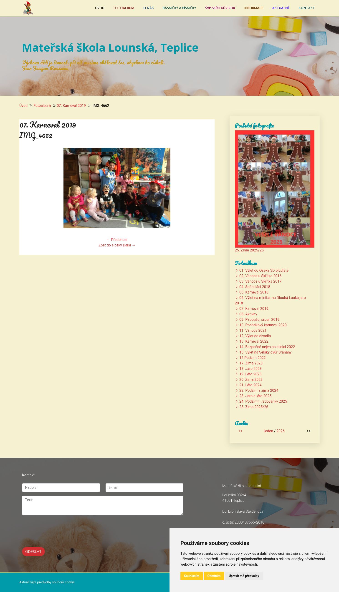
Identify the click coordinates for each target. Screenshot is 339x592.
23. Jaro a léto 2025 (255, 396)
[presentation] (56, 528)
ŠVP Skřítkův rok (220, 8)
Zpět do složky (110, 245)
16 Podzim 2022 (252, 358)
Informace (253, 8)
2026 (280, 431)
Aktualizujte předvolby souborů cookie (47, 582)
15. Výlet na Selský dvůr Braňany (265, 352)
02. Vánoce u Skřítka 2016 (260, 276)
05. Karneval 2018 (253, 292)
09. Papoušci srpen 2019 (259, 319)
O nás (148, 8)
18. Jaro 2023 (250, 368)
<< (240, 431)
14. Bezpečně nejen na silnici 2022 (267, 347)
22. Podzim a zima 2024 (258, 390)
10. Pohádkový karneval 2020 (263, 325)
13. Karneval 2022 (253, 341)
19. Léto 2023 (250, 374)
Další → (129, 245)
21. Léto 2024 (250, 385)
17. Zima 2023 (251, 363)
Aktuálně (281, 8)
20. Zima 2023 (251, 379)
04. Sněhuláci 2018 (254, 287)
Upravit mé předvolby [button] (244, 576)
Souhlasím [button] (191, 576)
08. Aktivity (248, 314)
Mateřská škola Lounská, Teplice (110, 47)
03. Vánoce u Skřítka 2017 (260, 281)
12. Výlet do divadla (255, 336)
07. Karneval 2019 (71, 105)
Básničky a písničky (179, 8)
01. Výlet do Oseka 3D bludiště (263, 270)
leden (268, 431)
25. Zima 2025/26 (249, 250)
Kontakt (307, 8)
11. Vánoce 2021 (252, 330)
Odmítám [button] (214, 576)
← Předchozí (117, 240)
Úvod (99, 8)
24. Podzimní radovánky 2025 (263, 401)
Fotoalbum (124, 8)
